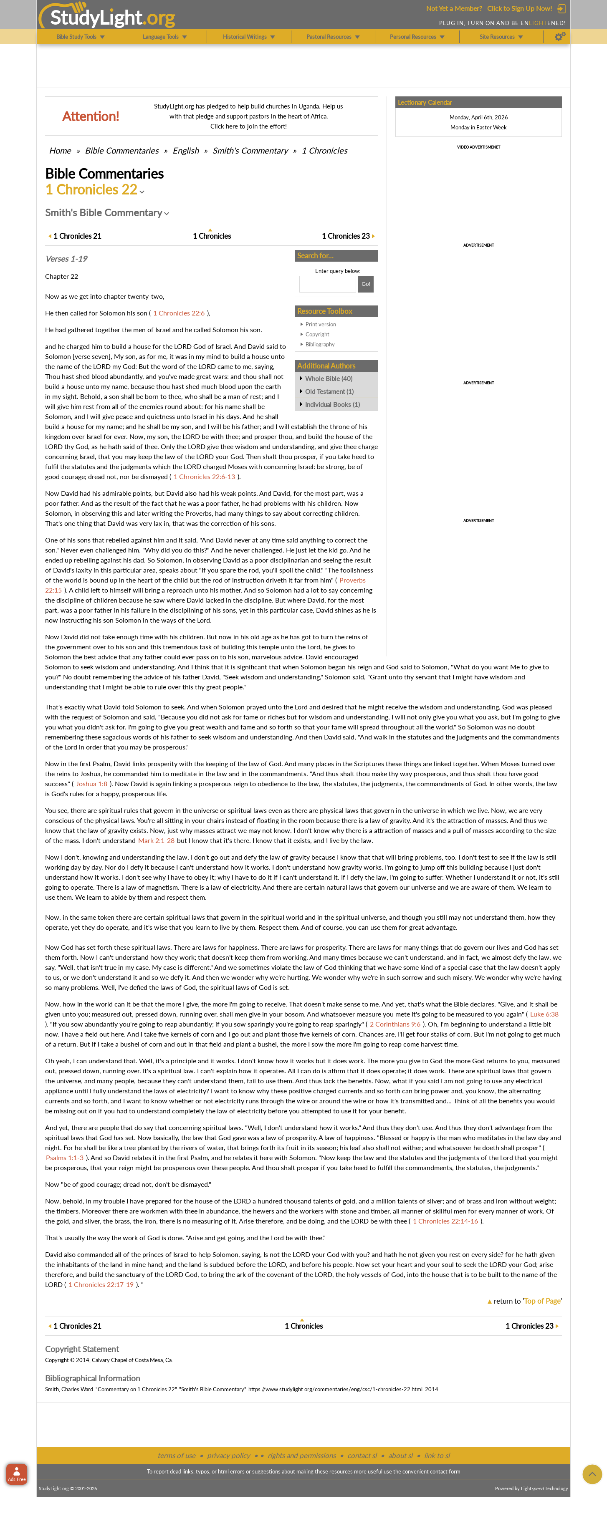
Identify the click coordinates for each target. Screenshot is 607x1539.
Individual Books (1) (332, 404)
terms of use (176, 1455)
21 (77, 236)
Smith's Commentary (250, 150)
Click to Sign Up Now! (519, 8)
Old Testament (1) (329, 391)
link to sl (437, 1455)
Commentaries (122, 150)
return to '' (528, 1301)
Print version (321, 324)
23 (346, 236)
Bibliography (320, 344)
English (185, 150)
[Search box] (327, 284)
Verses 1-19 (66, 258)
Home (60, 150)
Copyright (317, 334)
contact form (445, 1471)
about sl (400, 1455)
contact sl (362, 1455)
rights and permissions (302, 1455)
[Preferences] (560, 36)
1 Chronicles (324, 150)
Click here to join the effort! (248, 126)
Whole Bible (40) (328, 378)
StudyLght (96, 17)
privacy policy (228, 1455)
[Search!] (366, 284)
